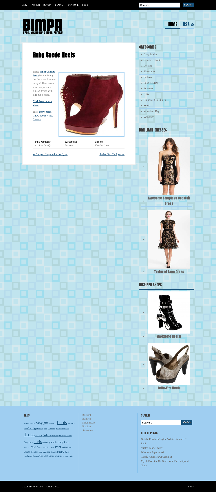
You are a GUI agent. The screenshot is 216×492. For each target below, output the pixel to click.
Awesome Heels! (169, 336)
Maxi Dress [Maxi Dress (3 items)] (36, 447)
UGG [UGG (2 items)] (46, 456)
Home (172, 25)
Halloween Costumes (155, 100)
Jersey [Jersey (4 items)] (59, 441)
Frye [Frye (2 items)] (61, 436)
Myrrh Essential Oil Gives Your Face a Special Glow (165, 463)
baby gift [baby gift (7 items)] (42, 423)
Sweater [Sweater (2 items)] (36, 456)
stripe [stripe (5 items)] (60, 451)
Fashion (35, 5)
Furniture (73, 5)
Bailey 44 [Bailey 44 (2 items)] (52, 423)
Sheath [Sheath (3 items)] (27, 451)
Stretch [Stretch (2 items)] (53, 452)
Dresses (148, 65)
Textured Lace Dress (169, 271)
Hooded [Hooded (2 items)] (45, 442)
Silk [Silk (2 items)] (37, 452)
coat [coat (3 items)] (41, 428)
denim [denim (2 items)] (58, 429)
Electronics (149, 71)
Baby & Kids (150, 54)
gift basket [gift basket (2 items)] (67, 436)
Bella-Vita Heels (169, 388)
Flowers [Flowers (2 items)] (55, 436)
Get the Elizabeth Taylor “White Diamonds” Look (163, 441)
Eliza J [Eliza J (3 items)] (38, 435)
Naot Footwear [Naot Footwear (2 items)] (48, 447)
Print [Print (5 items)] (58, 447)
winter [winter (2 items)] (70, 456)
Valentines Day (151, 111)
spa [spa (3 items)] (48, 451)
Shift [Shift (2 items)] (33, 452)
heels (48, 111)
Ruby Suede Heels (54, 55)
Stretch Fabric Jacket (151, 448)
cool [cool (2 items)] (45, 429)
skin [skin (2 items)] (40, 452)
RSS (186, 25)
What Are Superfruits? (152, 452)
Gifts (146, 94)
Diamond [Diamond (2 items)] (65, 429)
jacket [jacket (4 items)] (52, 441)
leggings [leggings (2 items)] (27, 447)
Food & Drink (151, 83)
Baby (24, 5)
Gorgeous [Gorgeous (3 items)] (28, 442)
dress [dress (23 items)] (29, 434)
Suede (42, 115)
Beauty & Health (152, 60)
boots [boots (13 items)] (62, 422)
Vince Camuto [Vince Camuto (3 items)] (56, 455)
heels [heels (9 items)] (38, 441)
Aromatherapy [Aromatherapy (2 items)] (29, 423)
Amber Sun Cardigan (112, 154)
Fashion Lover (102, 145)
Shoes (147, 105)
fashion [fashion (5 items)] (47, 435)
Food (85, 5)
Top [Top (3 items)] (41, 455)
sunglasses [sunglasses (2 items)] (28, 456)
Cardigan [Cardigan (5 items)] (33, 428)
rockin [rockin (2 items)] (64, 447)
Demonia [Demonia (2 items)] (51, 429)
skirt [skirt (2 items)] (44, 452)
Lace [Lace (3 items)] (66, 442)
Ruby (35, 115)
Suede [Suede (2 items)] (67, 452)
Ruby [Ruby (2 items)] (69, 447)
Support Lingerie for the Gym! (50, 154)
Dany (41, 111)
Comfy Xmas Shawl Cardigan (156, 456)
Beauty (47, 5)
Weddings (149, 117)
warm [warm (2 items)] (65, 456)
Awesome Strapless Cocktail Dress (169, 201)
